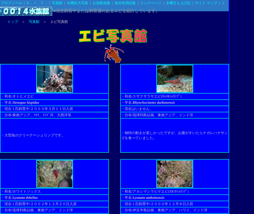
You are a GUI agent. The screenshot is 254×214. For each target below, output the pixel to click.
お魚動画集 (101, 3)
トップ (12, 22)
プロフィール (11, 3)
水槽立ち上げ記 (178, 3)
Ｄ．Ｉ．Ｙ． (36, 3)
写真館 (57, 3)
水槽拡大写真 (77, 3)
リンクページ (150, 3)
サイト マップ (206, 3)
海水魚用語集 (125, 3)
